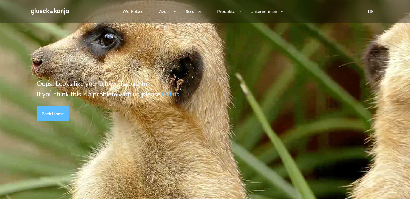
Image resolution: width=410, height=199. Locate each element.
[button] (53, 113)
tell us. (171, 94)
